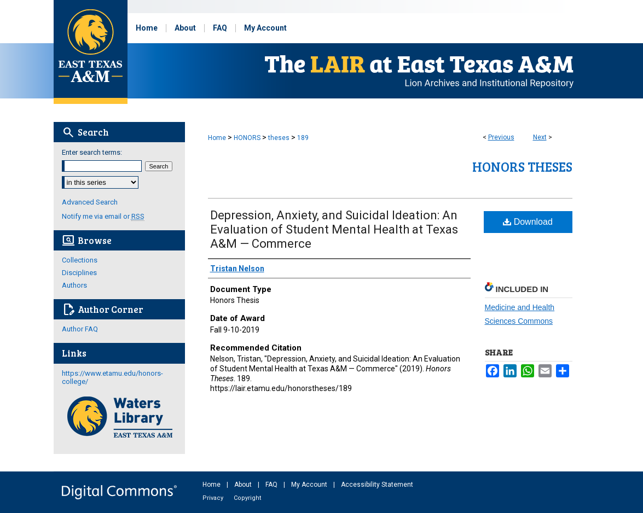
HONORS (247, 138)
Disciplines (79, 273)
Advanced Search (90, 202)
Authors (74, 285)
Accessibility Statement (377, 484)
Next (540, 137)
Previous (501, 137)
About (243, 484)
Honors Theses (522, 167)
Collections (79, 260)
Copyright (247, 498)
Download (528, 221)
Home (217, 138)
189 (303, 138)
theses (278, 138)
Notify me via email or (103, 216)
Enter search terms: (92, 152)
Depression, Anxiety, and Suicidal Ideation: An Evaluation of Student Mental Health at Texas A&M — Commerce (334, 229)
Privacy (213, 498)
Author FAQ (80, 329)
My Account (310, 484)
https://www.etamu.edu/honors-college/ (112, 377)
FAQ (272, 484)
